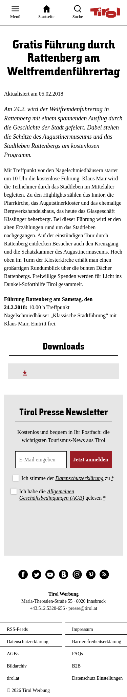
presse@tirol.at (82, 608)
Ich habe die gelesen (62, 495)
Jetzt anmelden (90, 459)
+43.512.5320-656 (47, 608)
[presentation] (63, 521)
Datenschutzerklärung (79, 478)
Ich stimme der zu (67, 478)
